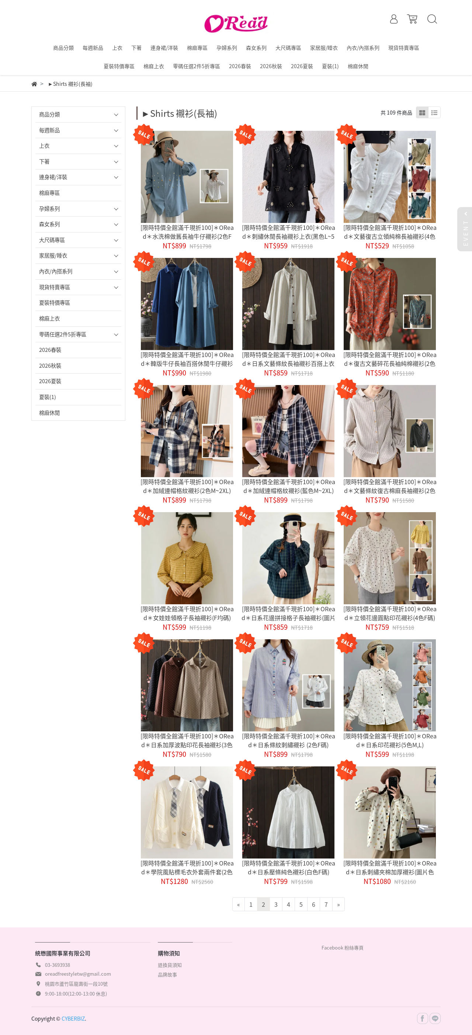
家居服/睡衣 (53, 255)
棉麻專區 (49, 193)
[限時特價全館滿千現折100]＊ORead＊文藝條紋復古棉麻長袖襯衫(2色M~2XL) (390, 490)
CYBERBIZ (73, 1018)
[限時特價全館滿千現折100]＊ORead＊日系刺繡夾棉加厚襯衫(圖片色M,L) (390, 872)
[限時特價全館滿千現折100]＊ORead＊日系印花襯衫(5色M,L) (390, 740)
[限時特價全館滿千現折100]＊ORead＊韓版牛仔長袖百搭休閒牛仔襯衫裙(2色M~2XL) (187, 363)
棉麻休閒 (49, 413)
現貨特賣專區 (54, 287)
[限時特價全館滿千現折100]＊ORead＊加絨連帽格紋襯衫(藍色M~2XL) (288, 486)
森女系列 (49, 224)
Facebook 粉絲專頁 (343, 947)
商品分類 (49, 114)
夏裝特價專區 (54, 302)
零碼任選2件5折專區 (62, 334)
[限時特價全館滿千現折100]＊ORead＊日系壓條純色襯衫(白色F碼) (288, 867)
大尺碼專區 (52, 240)
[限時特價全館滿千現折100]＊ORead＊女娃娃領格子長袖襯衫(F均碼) (187, 613)
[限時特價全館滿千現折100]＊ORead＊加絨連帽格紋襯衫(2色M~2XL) (187, 486)
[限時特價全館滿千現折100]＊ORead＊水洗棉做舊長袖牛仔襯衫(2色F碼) (187, 236)
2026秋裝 (50, 365)
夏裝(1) (47, 397)
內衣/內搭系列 (55, 271)
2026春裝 (50, 350)
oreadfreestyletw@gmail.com (78, 973)
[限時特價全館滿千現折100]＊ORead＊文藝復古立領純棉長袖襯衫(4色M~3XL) (390, 236)
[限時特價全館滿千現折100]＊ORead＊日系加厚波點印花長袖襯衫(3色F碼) (187, 744)
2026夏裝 (50, 381)
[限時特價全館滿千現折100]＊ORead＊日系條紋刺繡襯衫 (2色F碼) (288, 740)
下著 (44, 161)
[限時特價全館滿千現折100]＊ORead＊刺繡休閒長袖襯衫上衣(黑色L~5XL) (288, 236)
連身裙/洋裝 (53, 177)
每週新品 (49, 130)
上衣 (44, 145)
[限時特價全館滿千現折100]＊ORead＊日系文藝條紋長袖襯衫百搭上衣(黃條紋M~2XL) (288, 363)
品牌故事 (167, 974)
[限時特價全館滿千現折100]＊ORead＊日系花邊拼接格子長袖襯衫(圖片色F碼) (289, 617)
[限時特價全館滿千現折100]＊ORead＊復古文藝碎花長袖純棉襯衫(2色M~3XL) (390, 363)
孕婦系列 (49, 208)
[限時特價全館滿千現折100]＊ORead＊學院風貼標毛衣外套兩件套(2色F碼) (187, 872)
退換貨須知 (170, 964)
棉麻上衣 (49, 318)
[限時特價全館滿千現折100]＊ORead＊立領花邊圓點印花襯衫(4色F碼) (390, 613)
